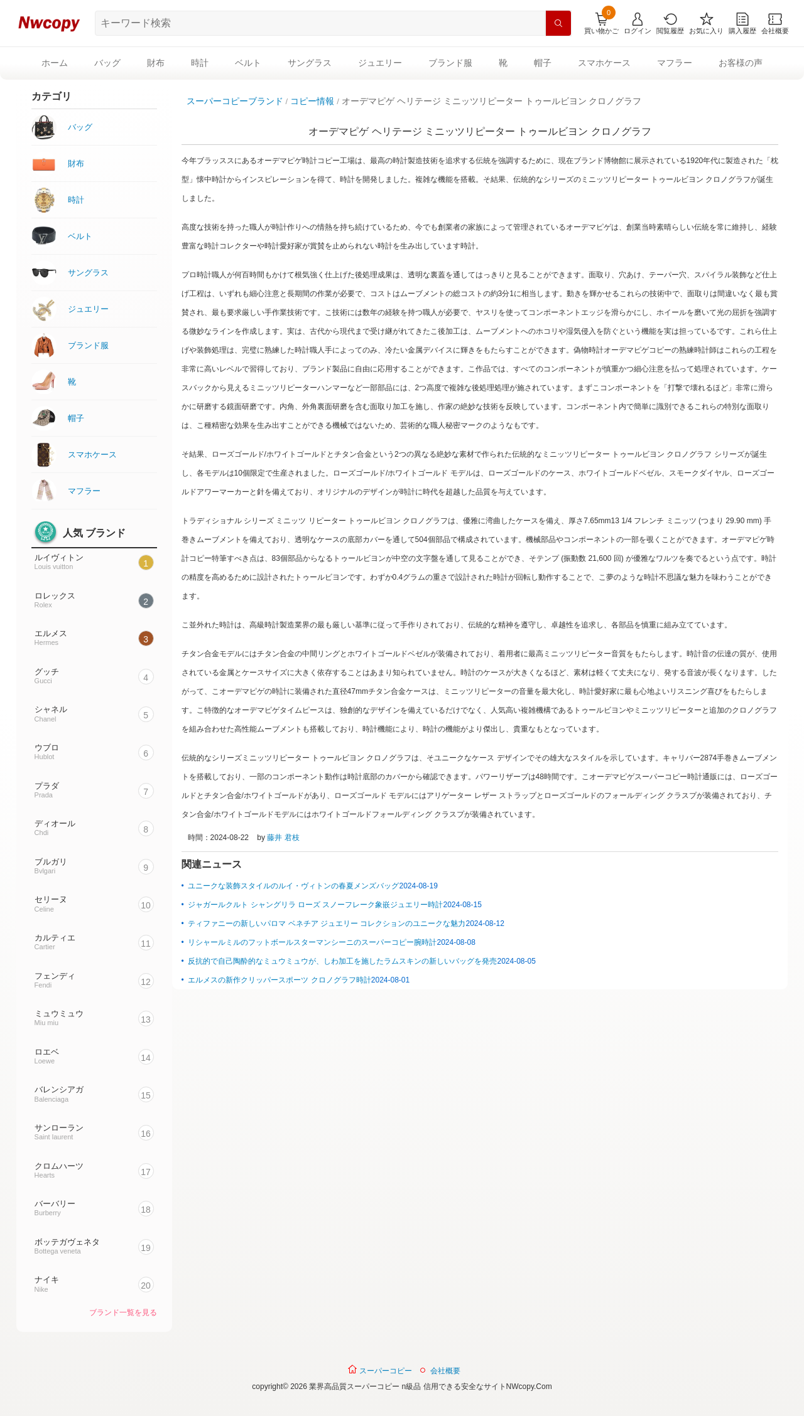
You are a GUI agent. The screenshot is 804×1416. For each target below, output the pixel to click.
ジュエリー (380, 63)
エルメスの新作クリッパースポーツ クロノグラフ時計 (279, 980)
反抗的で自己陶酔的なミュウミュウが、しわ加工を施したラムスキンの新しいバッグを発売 (342, 961)
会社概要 (445, 1370)
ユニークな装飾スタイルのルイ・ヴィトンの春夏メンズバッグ (293, 885)
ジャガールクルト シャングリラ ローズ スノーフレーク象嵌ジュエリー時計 (315, 904)
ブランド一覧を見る (123, 1312)
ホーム (54, 63)
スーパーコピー (379, 1369)
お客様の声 (741, 63)
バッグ (107, 63)
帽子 (542, 63)
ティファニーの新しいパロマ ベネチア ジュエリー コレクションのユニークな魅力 (326, 923)
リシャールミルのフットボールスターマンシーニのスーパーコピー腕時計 (312, 942)
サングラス (310, 63)
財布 (156, 63)
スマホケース (604, 63)
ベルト (248, 63)
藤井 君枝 (283, 837)
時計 (200, 63)
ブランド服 (450, 63)
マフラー (674, 63)
